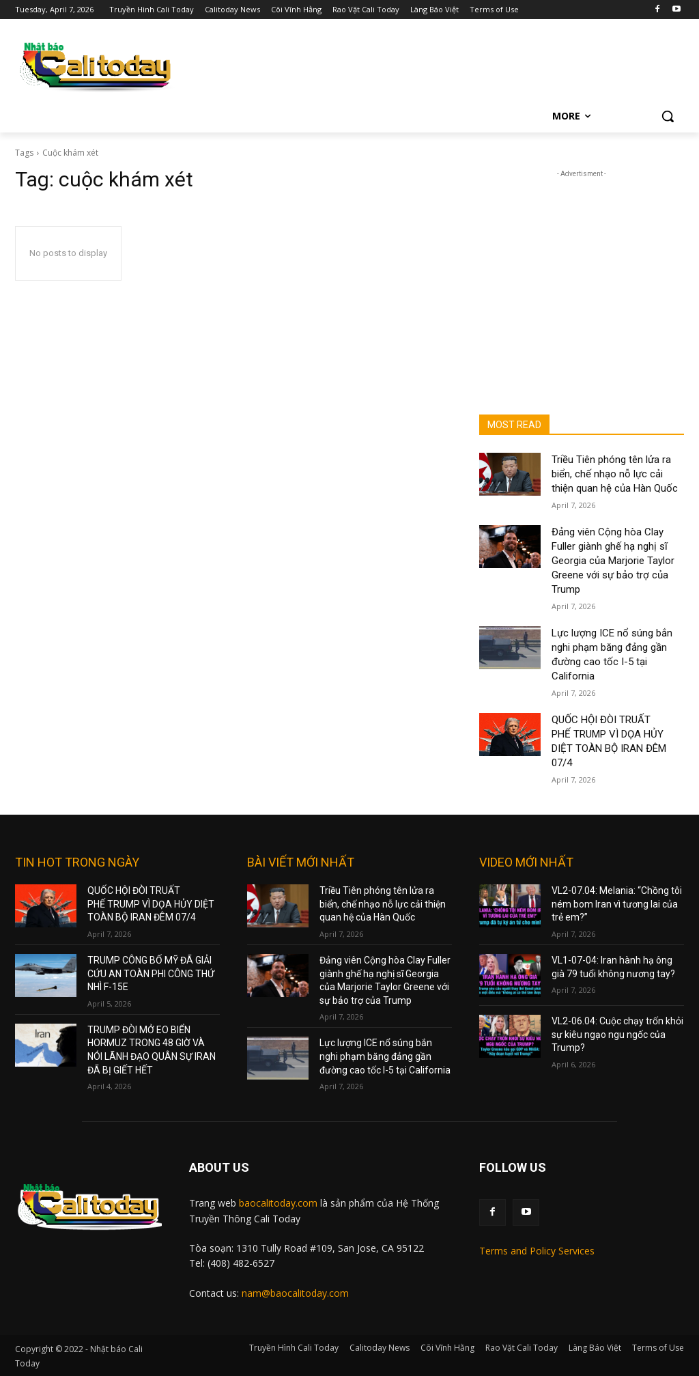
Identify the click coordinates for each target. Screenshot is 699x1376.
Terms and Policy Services (537, 1250)
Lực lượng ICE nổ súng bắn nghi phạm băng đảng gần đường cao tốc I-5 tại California (385, 1056)
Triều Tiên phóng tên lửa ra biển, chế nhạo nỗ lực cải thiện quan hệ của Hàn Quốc (615, 473)
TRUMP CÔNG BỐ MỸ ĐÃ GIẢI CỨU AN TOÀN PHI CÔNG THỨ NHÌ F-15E (150, 973)
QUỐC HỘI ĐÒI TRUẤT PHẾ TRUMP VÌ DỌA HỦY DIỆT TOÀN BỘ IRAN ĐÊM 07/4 (150, 904)
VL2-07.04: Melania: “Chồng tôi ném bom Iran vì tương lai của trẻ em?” (617, 904)
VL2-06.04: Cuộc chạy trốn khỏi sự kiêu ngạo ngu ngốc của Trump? (617, 1034)
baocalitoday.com (278, 1202)
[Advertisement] (581, 266)
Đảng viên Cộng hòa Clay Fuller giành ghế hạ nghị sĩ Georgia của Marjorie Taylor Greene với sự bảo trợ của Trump (613, 560)
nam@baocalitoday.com (295, 1293)
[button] (667, 116)
